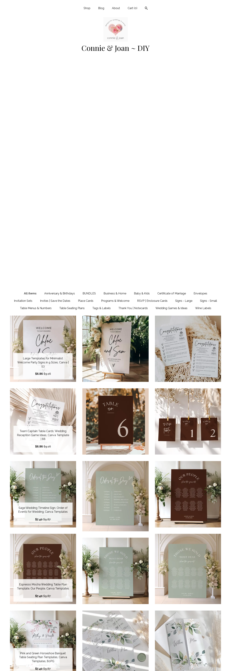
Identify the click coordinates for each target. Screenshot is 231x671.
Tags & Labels (101, 85)
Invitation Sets (23, 77)
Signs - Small (208, 77)
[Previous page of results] (84, 607)
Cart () (132, 8)
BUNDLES (89, 70)
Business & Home (115, 70)
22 (133, 607)
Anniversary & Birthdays (59, 70)
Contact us (43, 663)
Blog (101, 8)
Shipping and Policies (43, 658)
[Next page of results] (147, 607)
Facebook (115, 641)
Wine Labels (203, 85)
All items (30, 70)
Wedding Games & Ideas (171, 85)
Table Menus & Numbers (36, 85)
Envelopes (200, 70)
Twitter (115, 658)
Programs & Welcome (115, 77)
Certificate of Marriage (171, 70)
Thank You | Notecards (133, 85)
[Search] (146, 9)
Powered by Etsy (188, 652)
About (116, 8)
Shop (87, 8)
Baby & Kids (142, 70)
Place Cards (85, 77)
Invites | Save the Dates (55, 77)
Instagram (115, 652)
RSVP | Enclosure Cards (152, 77)
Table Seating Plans (72, 85)
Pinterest (115, 646)
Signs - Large (183, 77)
